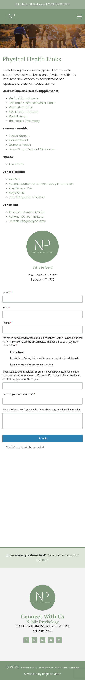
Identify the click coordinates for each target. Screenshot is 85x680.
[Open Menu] (79, 16)
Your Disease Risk (20, 188)
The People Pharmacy (24, 121)
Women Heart (18, 140)
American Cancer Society (26, 212)
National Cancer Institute (26, 217)
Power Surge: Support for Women (32, 149)
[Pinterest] (59, 640)
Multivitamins (17, 116)
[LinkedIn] (42, 640)
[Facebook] (26, 640)
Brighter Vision (51, 674)
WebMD (14, 179)
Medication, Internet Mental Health (32, 103)
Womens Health (20, 145)
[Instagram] (34, 640)
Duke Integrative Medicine (26, 197)
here (45, 560)
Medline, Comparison (23, 112)
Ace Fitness (16, 164)
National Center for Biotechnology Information (41, 184)
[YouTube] (51, 640)
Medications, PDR (20, 107)
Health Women (19, 136)
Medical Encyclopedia (24, 98)
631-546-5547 (60, 4)
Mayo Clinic (16, 193)
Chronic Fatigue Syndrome (27, 221)
